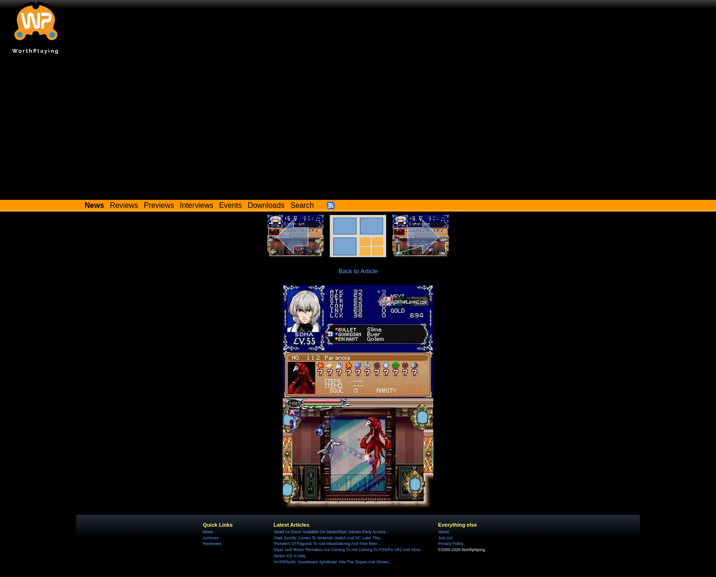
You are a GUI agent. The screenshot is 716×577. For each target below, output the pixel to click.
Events (230, 205)
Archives (210, 538)
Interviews (196, 205)
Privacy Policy (450, 543)
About (443, 532)
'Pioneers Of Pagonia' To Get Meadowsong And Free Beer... (327, 543)
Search (302, 205)
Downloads (266, 205)
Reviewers (212, 543)
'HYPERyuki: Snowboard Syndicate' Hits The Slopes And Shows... (332, 562)
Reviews (124, 205)
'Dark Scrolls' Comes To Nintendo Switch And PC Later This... (328, 538)
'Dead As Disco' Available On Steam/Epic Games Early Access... (331, 532)
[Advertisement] (358, 129)
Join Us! (445, 538)
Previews (159, 205)
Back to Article (358, 271)
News (208, 532)
